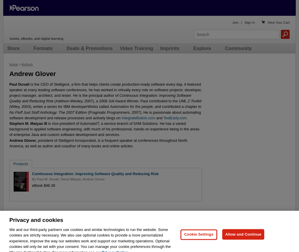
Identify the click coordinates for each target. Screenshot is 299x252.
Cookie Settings (198, 241)
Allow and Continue (243, 241)
